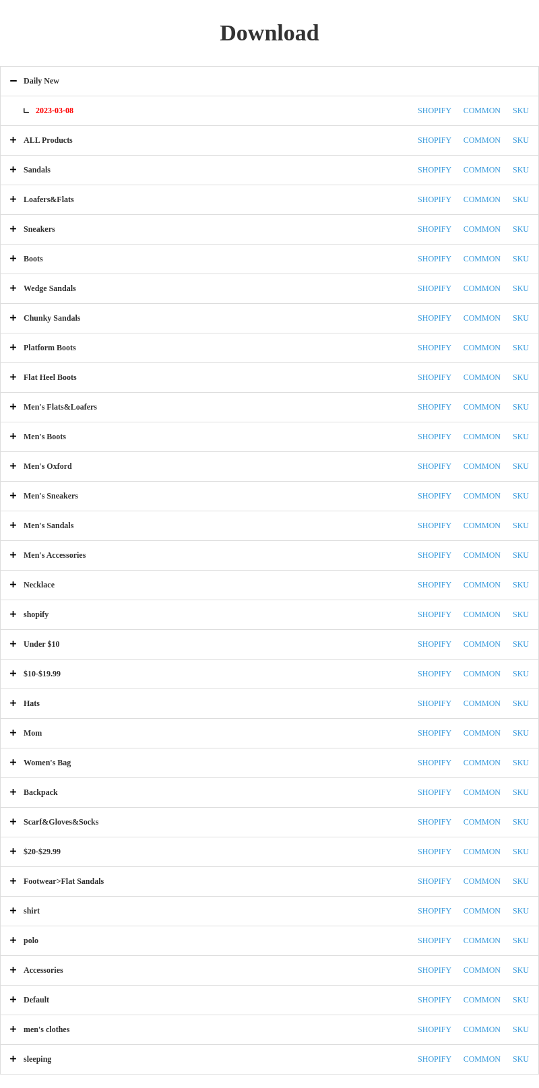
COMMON (482, 110)
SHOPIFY (434, 110)
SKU (521, 110)
